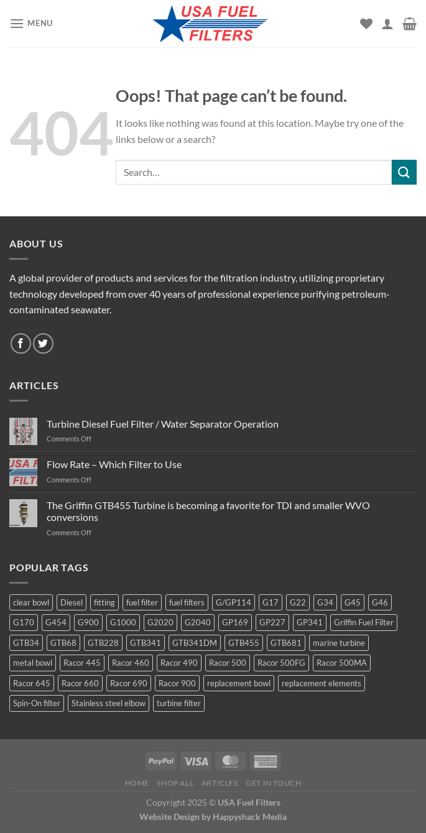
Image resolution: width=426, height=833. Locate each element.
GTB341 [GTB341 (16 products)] (145, 643)
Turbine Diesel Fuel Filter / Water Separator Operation (163, 424)
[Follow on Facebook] (21, 343)
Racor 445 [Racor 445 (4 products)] (82, 663)
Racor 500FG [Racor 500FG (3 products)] (281, 663)
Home (137, 783)
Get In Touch (273, 783)
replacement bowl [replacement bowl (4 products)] (239, 683)
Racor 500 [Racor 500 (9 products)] (227, 663)
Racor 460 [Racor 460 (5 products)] (130, 663)
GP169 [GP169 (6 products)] (235, 622)
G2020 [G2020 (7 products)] (160, 622)
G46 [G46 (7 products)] (380, 602)
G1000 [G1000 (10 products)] (123, 622)
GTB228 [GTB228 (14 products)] (103, 643)
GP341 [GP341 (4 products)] (310, 622)
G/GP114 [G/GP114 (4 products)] (233, 602)
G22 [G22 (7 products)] (298, 602)
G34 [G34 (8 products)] (325, 602)
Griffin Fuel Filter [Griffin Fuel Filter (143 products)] (364, 622)
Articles (219, 783)
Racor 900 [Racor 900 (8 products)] (177, 683)
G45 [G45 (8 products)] (353, 602)
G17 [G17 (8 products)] (270, 602)
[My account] (387, 23)
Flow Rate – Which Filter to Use (114, 464)
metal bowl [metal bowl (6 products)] (32, 663)
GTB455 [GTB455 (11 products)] (243, 643)
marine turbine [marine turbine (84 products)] (339, 643)
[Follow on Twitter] (43, 343)
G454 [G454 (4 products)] (56, 622)
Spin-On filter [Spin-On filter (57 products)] (36, 703)
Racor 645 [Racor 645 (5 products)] (31, 683)
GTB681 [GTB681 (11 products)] (286, 643)
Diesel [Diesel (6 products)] (71, 602)
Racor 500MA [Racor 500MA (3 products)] (342, 663)
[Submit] (404, 172)
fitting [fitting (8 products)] (104, 602)
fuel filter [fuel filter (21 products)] (142, 602)
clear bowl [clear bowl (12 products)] (31, 602)
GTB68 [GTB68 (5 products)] (63, 643)
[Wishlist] (366, 23)
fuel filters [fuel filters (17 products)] (187, 602)
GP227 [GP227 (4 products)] (272, 622)
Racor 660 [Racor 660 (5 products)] (80, 683)
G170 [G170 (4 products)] (23, 622)
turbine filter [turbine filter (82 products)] (179, 703)
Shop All (175, 783)
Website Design (169, 816)
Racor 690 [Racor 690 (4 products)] (128, 683)
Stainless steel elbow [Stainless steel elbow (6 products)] (109, 703)
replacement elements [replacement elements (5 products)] (321, 683)
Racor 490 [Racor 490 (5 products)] (179, 663)
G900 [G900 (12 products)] (88, 622)
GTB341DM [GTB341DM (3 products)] (194, 643)
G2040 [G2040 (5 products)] (198, 622)
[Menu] (31, 23)
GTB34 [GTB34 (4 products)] (26, 643)
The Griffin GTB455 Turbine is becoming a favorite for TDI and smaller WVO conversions (208, 511)
